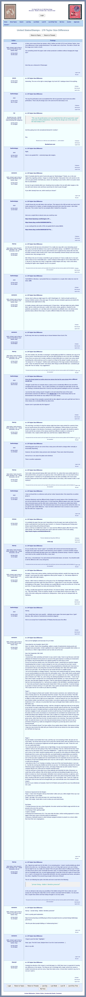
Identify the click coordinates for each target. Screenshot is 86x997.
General (6, 24)
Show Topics (13, 22)
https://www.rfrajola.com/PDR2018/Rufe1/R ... (38, 531)
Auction (69, 22)
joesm (14, 78)
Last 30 (44, 22)
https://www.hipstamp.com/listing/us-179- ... (38, 219)
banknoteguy (14, 93)
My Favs (62, 22)
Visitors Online (40, 993)
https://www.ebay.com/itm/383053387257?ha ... (38, 229)
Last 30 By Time (52, 22)
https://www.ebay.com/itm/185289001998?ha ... (38, 222)
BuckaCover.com (50, 144)
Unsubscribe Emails (50, 993)
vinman (14, 519)
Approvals (76, 22)
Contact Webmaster (29, 993)
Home (5, 22)
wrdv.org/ (50, 541)
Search (21, 22)
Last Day (28, 22)
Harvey (14, 244)
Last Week (36, 22)
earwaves (14, 43)
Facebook (59, 993)
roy (14, 113)
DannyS (14, 962)
